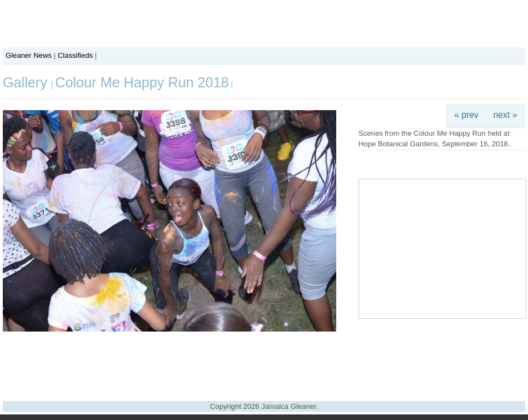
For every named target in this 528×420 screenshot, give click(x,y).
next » (505, 115)
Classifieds (75, 55)
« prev (466, 115)
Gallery (27, 82)
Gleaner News (29, 55)
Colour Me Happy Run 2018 (141, 82)
